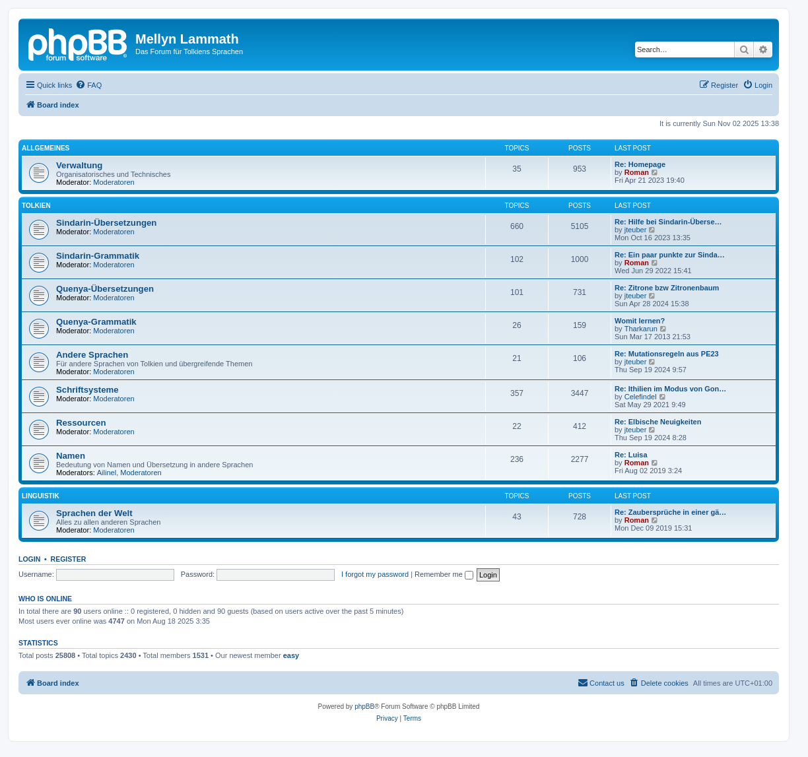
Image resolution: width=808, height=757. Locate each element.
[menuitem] (88, 85)
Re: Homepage (640, 164)
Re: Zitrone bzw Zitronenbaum (667, 288)
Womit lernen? (640, 321)
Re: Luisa (631, 455)
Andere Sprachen (92, 355)
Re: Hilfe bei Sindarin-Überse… (668, 222)
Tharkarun (640, 329)
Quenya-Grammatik (96, 322)
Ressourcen (81, 423)
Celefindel (640, 397)
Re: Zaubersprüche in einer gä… (670, 512)
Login (29, 559)
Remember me (444, 574)
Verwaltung (79, 165)
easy (291, 655)
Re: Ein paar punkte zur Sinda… (670, 255)
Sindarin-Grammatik (97, 256)
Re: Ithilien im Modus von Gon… (670, 389)
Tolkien (36, 205)
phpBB (364, 706)
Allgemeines (45, 148)
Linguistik (40, 496)
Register (68, 559)
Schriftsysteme (87, 390)
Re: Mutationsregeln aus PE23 (667, 354)
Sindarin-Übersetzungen (106, 223)
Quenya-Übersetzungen (105, 289)
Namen (70, 456)
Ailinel (106, 473)
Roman (636, 172)
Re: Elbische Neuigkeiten (658, 422)
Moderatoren (113, 182)
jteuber (635, 230)
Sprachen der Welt (94, 513)
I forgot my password (375, 574)
